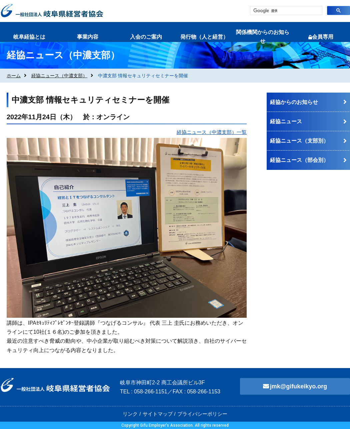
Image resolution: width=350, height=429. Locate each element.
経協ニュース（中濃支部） (59, 75)
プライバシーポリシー (202, 414)
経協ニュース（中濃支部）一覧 (212, 132)
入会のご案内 (146, 37)
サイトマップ (158, 414)
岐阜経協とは (29, 37)
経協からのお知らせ (294, 102)
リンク (130, 414)
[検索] (285, 10)
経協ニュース (286, 121)
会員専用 (320, 37)
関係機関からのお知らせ (262, 36)
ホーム (14, 75)
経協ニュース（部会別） (299, 160)
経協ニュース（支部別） (299, 141)
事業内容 (87, 37)
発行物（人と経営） (204, 37)
